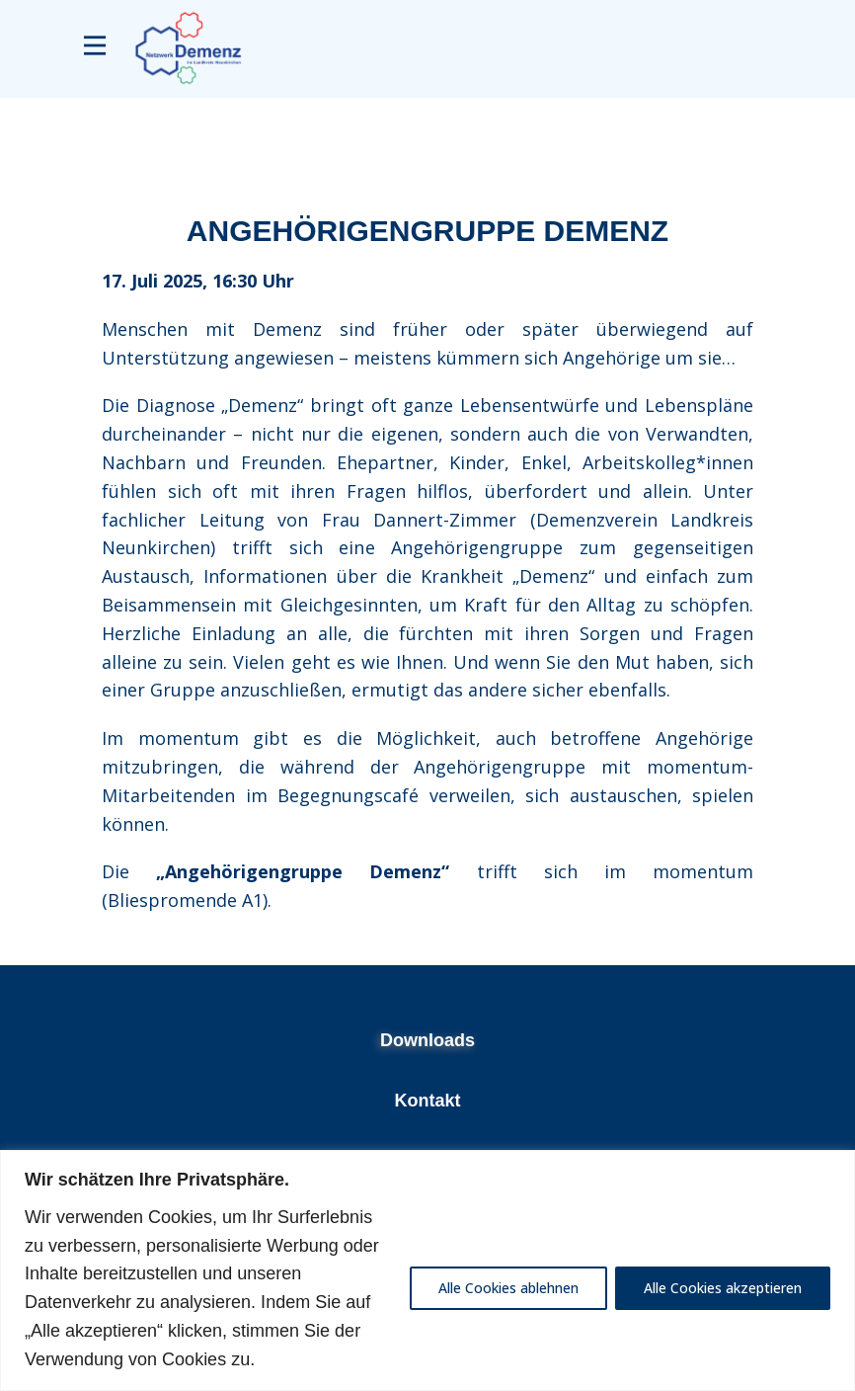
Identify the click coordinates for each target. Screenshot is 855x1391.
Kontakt (428, 1100)
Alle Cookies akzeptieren (723, 1287)
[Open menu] (95, 45)
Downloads (427, 1040)
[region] (427, 1270)
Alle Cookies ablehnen (508, 1287)
